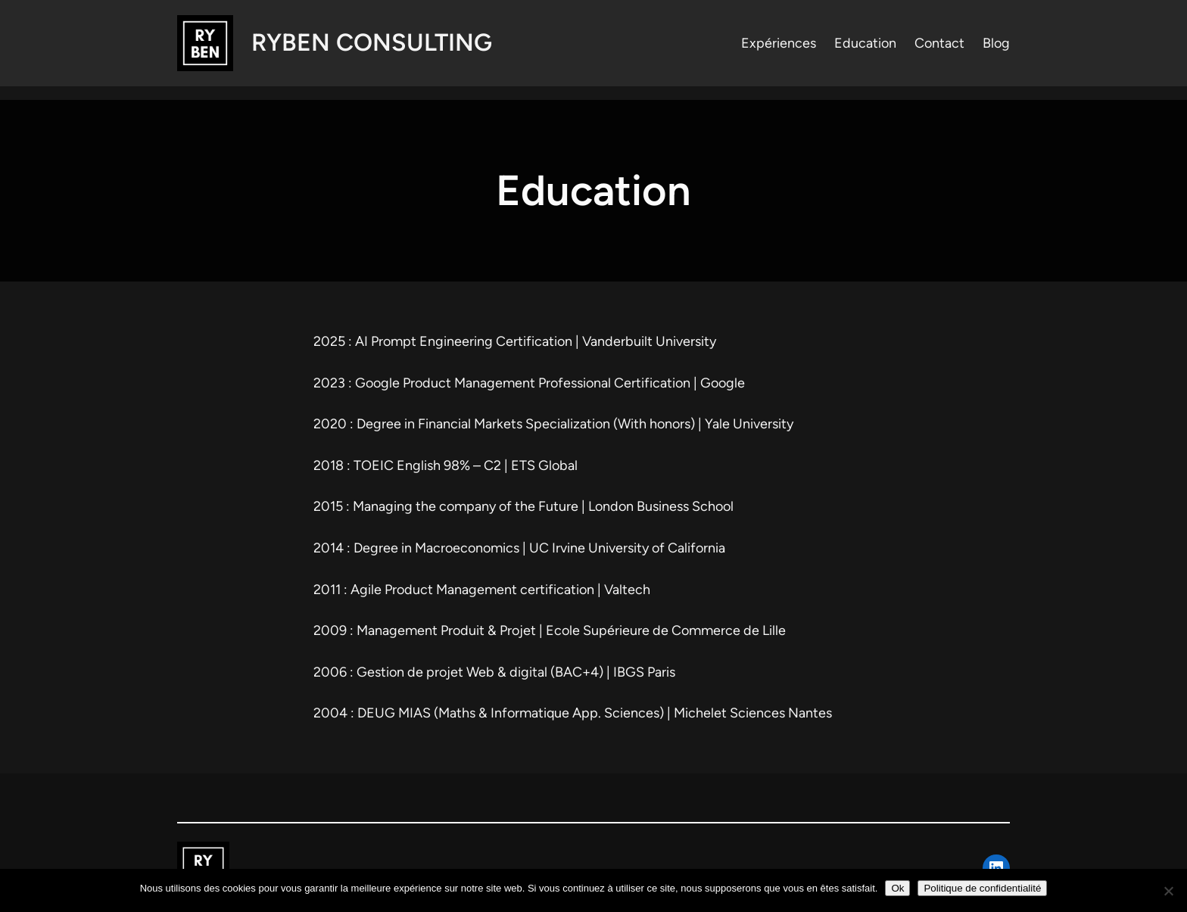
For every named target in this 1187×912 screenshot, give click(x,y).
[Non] (1168, 890)
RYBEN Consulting (371, 42)
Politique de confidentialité (982, 888)
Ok (897, 888)
